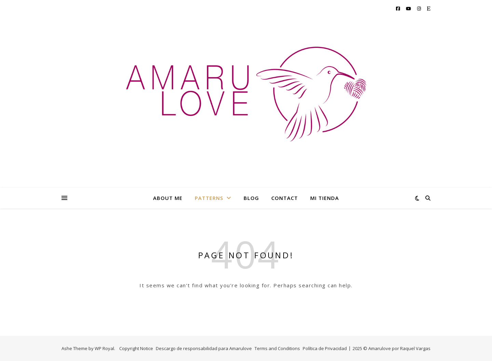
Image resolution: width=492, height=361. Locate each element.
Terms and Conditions (277, 348)
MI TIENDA (324, 197)
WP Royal (104, 348)
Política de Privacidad (325, 348)
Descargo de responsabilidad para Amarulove (204, 348)
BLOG (251, 197)
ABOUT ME (167, 197)
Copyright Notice (136, 348)
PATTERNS (209, 197)
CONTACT (284, 197)
